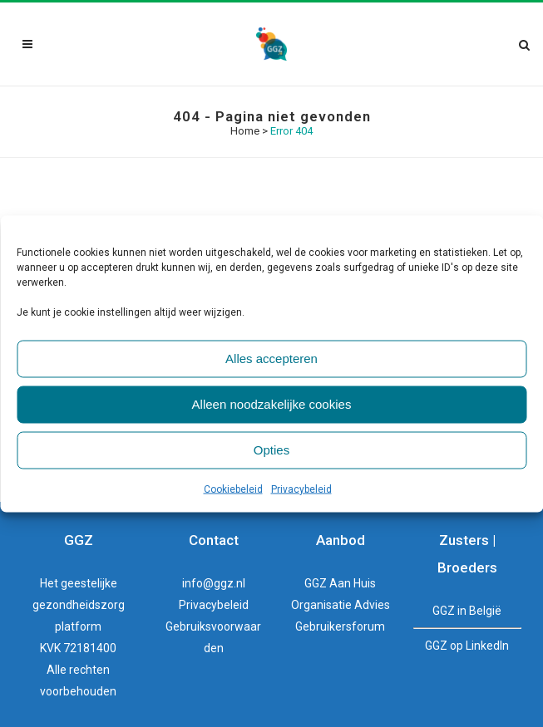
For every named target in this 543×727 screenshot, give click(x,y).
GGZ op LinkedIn (467, 645)
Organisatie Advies (340, 605)
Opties (271, 450)
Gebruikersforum (340, 626)
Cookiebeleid (233, 488)
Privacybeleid (301, 488)
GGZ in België (466, 610)
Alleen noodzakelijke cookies (272, 404)
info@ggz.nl (213, 583)
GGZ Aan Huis (340, 583)
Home (244, 131)
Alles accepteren (271, 358)
